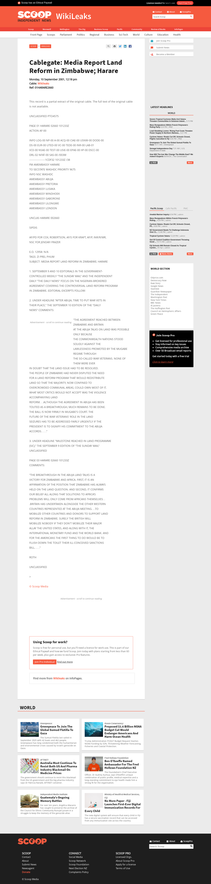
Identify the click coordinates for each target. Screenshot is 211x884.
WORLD (27, 707)
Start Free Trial (185, 2)
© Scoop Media (30, 879)
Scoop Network (77, 861)
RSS (153, 163)
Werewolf (47, 29)
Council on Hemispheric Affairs (166, 311)
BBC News (156, 302)
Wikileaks (43, 83)
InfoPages (178, 29)
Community (137, 29)
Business (109, 34)
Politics (81, 34)
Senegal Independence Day (161, 149)
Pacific (119, 29)
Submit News (29, 864)
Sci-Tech (123, 34)
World (136, 34)
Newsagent (28, 868)
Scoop (31, 29)
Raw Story (155, 283)
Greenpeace (169, 145)
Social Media (76, 857)
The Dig (82, 29)
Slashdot (155, 288)
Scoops (51, 34)
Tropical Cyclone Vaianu (160, 236)
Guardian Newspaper (161, 291)
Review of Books (158, 29)
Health (177, 34)
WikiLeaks (45, 46)
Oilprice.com (157, 277)
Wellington (64, 29)
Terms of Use (123, 868)
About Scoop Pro (125, 861)
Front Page (36, 34)
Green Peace (157, 313)
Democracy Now (158, 280)
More (190, 163)
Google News (157, 286)
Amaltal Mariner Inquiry (159, 214)
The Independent (159, 294)
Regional (94, 34)
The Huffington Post (160, 308)
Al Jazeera (155, 305)
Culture (148, 34)
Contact (26, 857)
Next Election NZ (78, 868)
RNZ (171, 127)
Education (163, 34)
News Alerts (166, 254)
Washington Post (159, 297)
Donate (26, 872)
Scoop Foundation (79, 864)
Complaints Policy (79, 872)
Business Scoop (101, 29)
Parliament (66, 34)
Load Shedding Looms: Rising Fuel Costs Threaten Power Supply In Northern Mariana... (171, 132)
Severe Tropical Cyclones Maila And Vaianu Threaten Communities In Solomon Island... (168, 120)
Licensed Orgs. (124, 857)
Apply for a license (126, 864)
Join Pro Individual (45, 661)
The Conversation (180, 156)
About (25, 861)
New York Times (158, 300)
